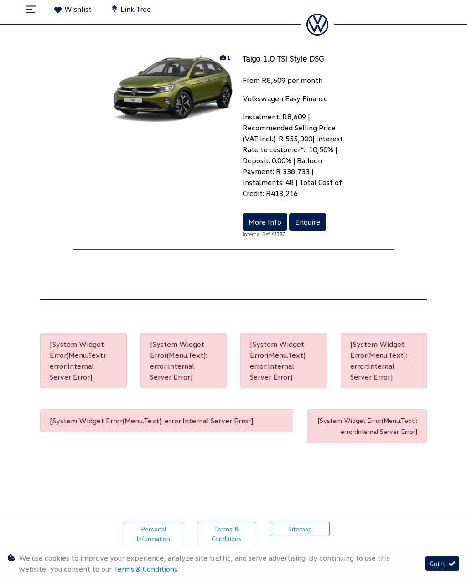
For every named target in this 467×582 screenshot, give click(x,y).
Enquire (307, 222)
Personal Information (153, 533)
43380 (278, 234)
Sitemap (300, 529)
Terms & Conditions (227, 533)
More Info (265, 222)
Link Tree (131, 9)
